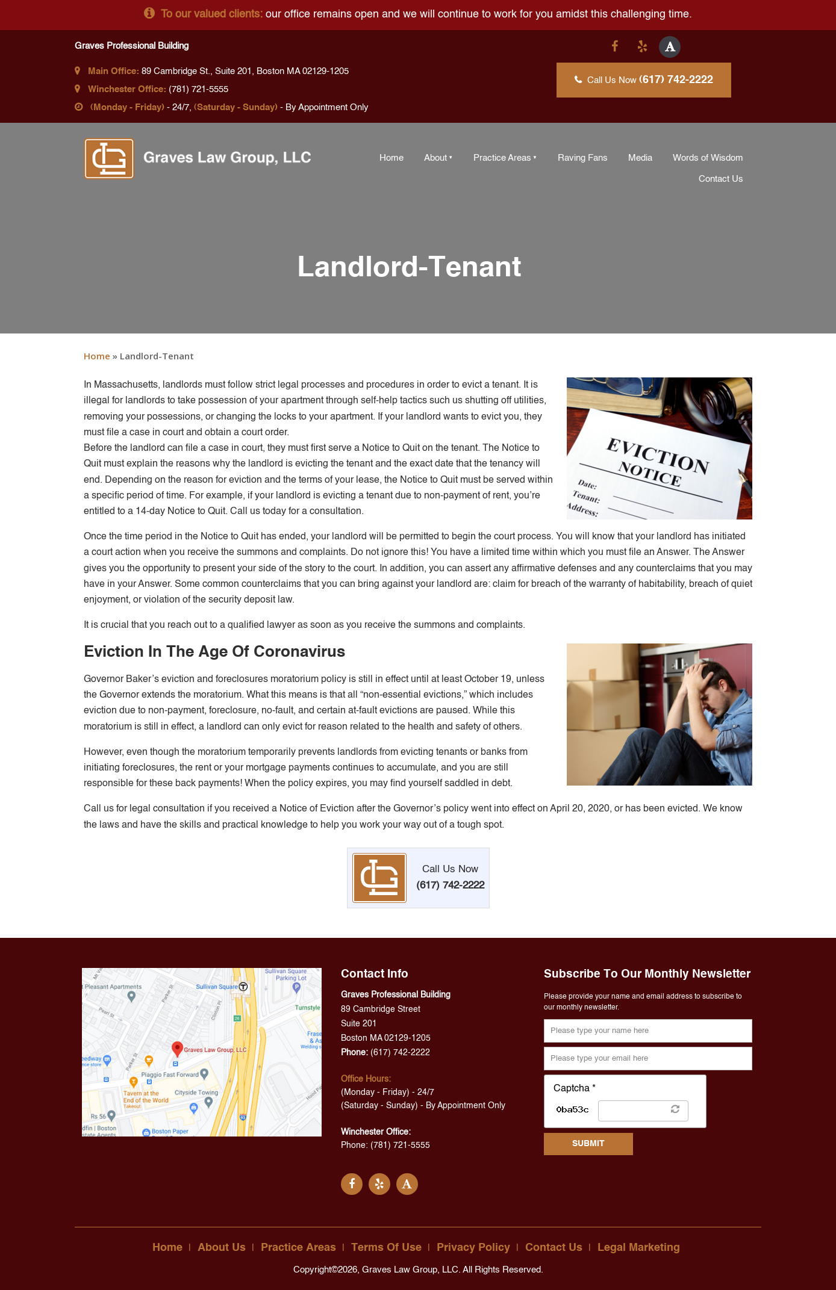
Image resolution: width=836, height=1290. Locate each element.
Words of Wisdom (708, 158)
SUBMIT (588, 1144)
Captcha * (575, 1089)
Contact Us (721, 179)
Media (640, 158)
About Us (222, 1247)
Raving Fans (583, 158)
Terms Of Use (386, 1247)
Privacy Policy (473, 1247)
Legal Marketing (638, 1247)
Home (391, 158)
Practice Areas (502, 158)
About (435, 158)
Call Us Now (644, 80)
